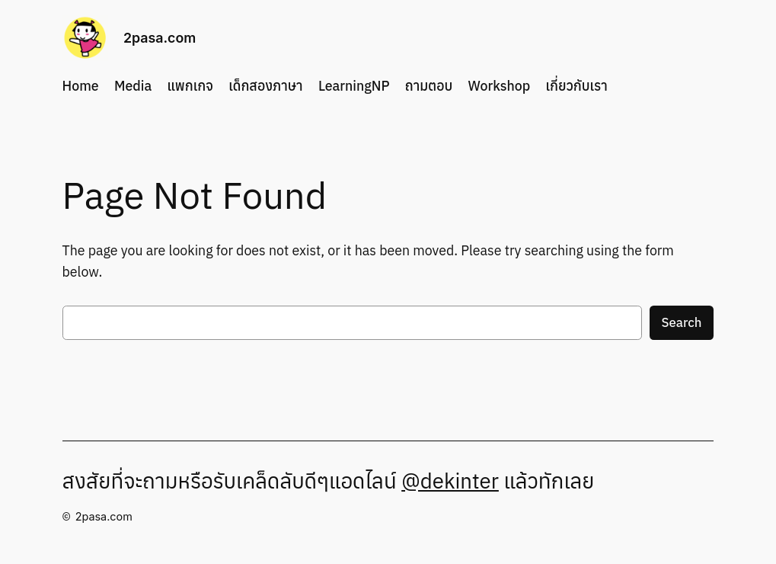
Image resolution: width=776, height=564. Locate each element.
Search (682, 322)
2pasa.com (159, 38)
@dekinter (450, 481)
